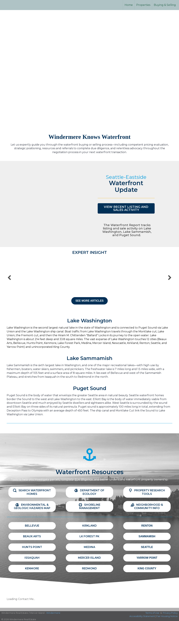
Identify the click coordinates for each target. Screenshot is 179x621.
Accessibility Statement (142, 616)
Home (129, 5)
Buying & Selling (165, 5)
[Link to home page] (15, 5)
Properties (143, 5)
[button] (126, 208)
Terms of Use (152, 612)
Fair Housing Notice (167, 616)
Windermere (53, 612)
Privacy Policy (170, 612)
